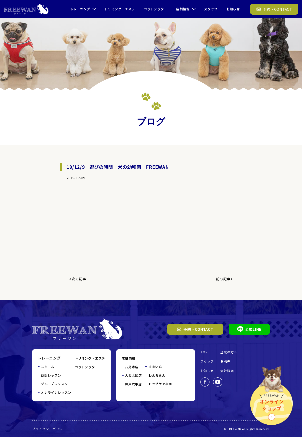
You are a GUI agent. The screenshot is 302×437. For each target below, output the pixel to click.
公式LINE (249, 329)
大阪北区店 (133, 375)
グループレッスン (54, 383)
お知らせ (233, 9)
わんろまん (156, 375)
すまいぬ (155, 366)
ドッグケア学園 (160, 383)
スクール (47, 366)
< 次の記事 (77, 278)
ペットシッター (155, 9)
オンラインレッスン (56, 392)
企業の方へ (228, 352)
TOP (203, 352)
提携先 (225, 361)
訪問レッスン (51, 375)
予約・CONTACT (195, 329)
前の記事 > (224, 278)
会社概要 (227, 370)
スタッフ (210, 9)
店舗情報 (183, 9)
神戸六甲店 (133, 384)
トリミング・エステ (119, 9)
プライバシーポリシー (49, 428)
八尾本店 (131, 367)
